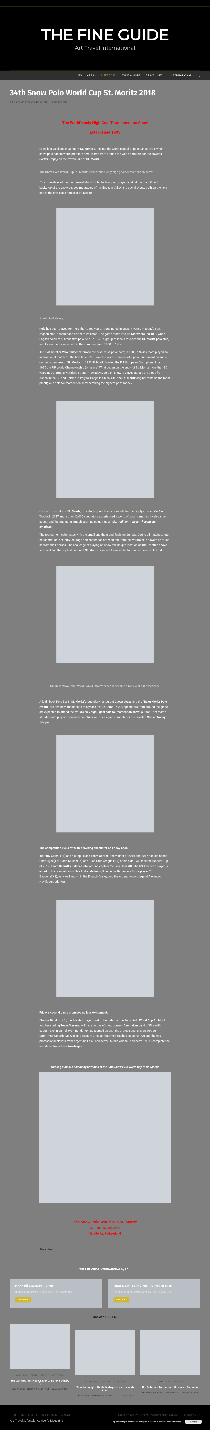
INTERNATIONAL (181, 75)
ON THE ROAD (57, 1375)
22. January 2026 (60, 1389)
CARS (18, 1375)
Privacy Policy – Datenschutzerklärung (147, 1415)
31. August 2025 (190, 1393)
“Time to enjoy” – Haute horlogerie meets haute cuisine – (105, 1389)
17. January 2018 (64, 1292)
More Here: (46, 1249)
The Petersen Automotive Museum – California (170, 1387)
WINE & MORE (131, 75)
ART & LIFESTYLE (91, 1382)
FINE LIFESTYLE (30, 1375)
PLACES (169, 1382)
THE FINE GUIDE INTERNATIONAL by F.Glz (28, 102)
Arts (90, 75)
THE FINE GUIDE (105, 35)
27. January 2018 (162, 1292)
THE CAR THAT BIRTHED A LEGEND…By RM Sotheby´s (40, 1382)
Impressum (192, 1415)
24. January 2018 (59, 102)
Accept (193, 1422)
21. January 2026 (125, 1395)
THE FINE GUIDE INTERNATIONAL (40, 1415)
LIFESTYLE (108, 75)
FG (80, 75)
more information (174, 1422)
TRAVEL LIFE (154, 75)
